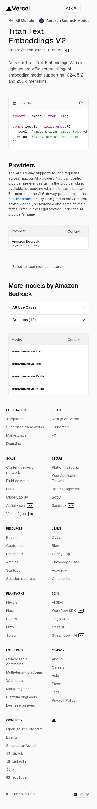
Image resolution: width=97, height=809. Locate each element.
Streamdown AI (68, 635)
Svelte (11, 619)
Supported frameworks (25, 427)
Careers (58, 667)
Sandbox (63, 505)
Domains (13, 443)
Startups (13, 570)
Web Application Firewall (65, 478)
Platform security (66, 467)
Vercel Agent (20, 513)
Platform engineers (21, 697)
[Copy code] (81, 103)
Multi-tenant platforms (24, 672)
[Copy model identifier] (66, 50)
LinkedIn (16, 761)
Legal (56, 692)
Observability (17, 497)
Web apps (14, 680)
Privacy (34, 245)
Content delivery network (20, 470)
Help (55, 675)
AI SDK (57, 602)
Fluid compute (18, 480)
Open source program (24, 729)
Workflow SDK (68, 610)
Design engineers (20, 705)
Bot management (66, 489)
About (57, 659)
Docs (56, 537)
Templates (15, 419)
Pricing (12, 537)
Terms (23, 245)
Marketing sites (19, 689)
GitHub (14, 753)
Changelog (61, 554)
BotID (56, 497)
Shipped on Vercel (21, 745)
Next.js (12, 602)
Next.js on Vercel (66, 419)
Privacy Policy (64, 700)
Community (61, 578)
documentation (23, 199)
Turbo (11, 635)
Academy (59, 570)
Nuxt (10, 610)
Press (56, 683)
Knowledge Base (66, 562)
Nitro (10, 627)
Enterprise (14, 554)
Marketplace (16, 435)
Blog (55, 545)
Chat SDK (60, 627)
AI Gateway (19, 505)
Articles (12, 562)
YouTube (16, 777)
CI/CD (11, 489)
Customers (15, 545)
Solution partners (20, 578)
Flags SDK (60, 619)
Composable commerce (16, 662)
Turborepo (60, 427)
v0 (54, 435)
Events (12, 737)
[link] (22, 20)
